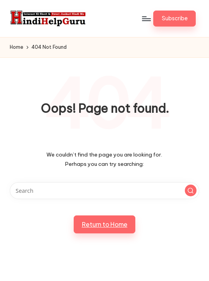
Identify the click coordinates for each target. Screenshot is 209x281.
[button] (174, 18)
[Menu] (146, 18)
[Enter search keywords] (104, 190)
